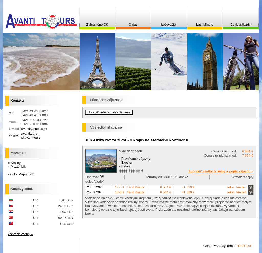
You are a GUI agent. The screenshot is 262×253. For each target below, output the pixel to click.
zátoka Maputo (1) (21, 174)
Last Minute (204, 24)
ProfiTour (244, 246)
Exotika (126, 162)
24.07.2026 (95, 187)
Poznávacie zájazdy (135, 159)
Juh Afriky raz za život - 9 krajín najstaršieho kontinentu (137, 140)
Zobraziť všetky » (20, 234)
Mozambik (18, 166)
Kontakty (17, 100)
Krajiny (16, 163)
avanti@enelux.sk (34, 129)
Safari (125, 166)
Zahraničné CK (97, 24)
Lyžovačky (168, 24)
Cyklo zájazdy (241, 24)
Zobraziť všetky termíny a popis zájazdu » (220, 171)
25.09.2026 (95, 192)
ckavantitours (30, 137)
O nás (133, 24)
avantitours (29, 133)
